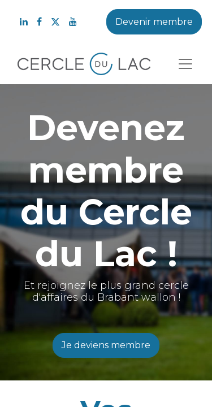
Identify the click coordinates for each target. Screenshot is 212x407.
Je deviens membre (106, 345)
